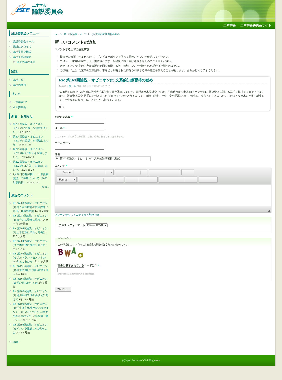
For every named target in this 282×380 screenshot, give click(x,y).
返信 (61, 107)
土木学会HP (20, 102)
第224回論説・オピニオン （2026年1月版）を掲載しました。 (30, 140)
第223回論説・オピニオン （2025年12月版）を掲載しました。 (30, 153)
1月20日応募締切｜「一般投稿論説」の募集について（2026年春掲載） (30, 178)
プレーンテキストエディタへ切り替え (77, 214)
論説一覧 (18, 79)
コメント (61, 165)
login (15, 341)
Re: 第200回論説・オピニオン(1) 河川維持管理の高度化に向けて (30, 295)
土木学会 (229, 25)
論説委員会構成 (22, 51)
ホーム (58, 34)
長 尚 (72, 86)
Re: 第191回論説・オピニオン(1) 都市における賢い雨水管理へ (30, 270)
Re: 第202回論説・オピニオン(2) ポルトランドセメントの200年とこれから (30, 257)
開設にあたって (22, 46)
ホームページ (62, 143)
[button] (64, 172)
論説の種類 (19, 85)
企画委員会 (19, 107)
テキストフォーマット (72, 225)
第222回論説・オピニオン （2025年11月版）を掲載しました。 (30, 165)
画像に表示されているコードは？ (78, 265)
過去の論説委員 (26, 62)
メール (60, 128)
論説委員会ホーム (23, 41)
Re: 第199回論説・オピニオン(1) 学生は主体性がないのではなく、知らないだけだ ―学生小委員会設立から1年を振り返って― (30, 312)
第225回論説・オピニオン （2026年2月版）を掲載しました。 (30, 128)
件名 (57, 154)
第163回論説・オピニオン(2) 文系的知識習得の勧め (92, 34)
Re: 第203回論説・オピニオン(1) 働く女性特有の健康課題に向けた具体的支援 (30, 207)
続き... (45, 186)
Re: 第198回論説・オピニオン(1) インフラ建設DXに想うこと (30, 328)
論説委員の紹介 (22, 56)
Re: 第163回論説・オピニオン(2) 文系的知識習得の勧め (106, 80)
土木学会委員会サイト (255, 25)
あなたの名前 (63, 117)
